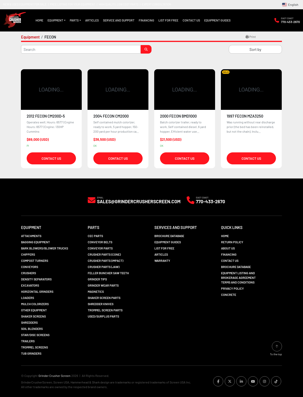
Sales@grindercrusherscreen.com (138, 201)
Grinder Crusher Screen (54, 375)
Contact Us (191, 20)
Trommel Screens (34, 347)
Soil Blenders (32, 328)
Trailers (28, 341)
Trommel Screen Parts (105, 310)
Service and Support (118, 20)
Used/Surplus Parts (103, 316)
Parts (74, 20)
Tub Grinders (31, 353)
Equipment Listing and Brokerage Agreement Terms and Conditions (238, 277)
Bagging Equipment (35, 242)
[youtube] (253, 381)
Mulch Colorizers (35, 304)
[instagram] (265, 381)
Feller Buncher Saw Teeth (108, 273)
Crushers (28, 273)
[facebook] (218, 381)
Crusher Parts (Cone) (104, 254)
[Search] (81, 49)
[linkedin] (241, 381)
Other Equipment (34, 310)
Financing (146, 20)
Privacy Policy (232, 288)
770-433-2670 (290, 22)
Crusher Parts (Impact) (105, 260)
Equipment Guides (217, 20)
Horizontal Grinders (37, 291)
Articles (92, 20)
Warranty (162, 260)
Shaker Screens (33, 316)
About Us (228, 248)
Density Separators (36, 279)
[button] (57, 20)
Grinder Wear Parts (103, 285)
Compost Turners (34, 260)
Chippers (28, 254)
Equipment (55, 20)
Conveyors (29, 267)
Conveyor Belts (100, 242)
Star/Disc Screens (35, 335)
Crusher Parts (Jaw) (103, 267)
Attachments (31, 236)
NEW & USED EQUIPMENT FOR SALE (25, 4)
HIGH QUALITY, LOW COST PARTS (118, 4)
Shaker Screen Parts (104, 298)
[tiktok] (276, 381)
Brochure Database (169, 236)
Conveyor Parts (100, 248)
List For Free (168, 20)
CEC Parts (95, 236)
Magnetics (96, 291)
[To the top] (276, 348)
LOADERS (27, 298)
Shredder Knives (100, 304)
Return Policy (232, 242)
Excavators (30, 285)
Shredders (29, 322)
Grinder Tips (97, 279)
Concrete (228, 294)
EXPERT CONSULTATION (156, 4)
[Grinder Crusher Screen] (38, 200)
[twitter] (230, 381)
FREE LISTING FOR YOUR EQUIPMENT (72, 4)
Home (39, 20)
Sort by (255, 49)
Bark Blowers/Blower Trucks (44, 248)
